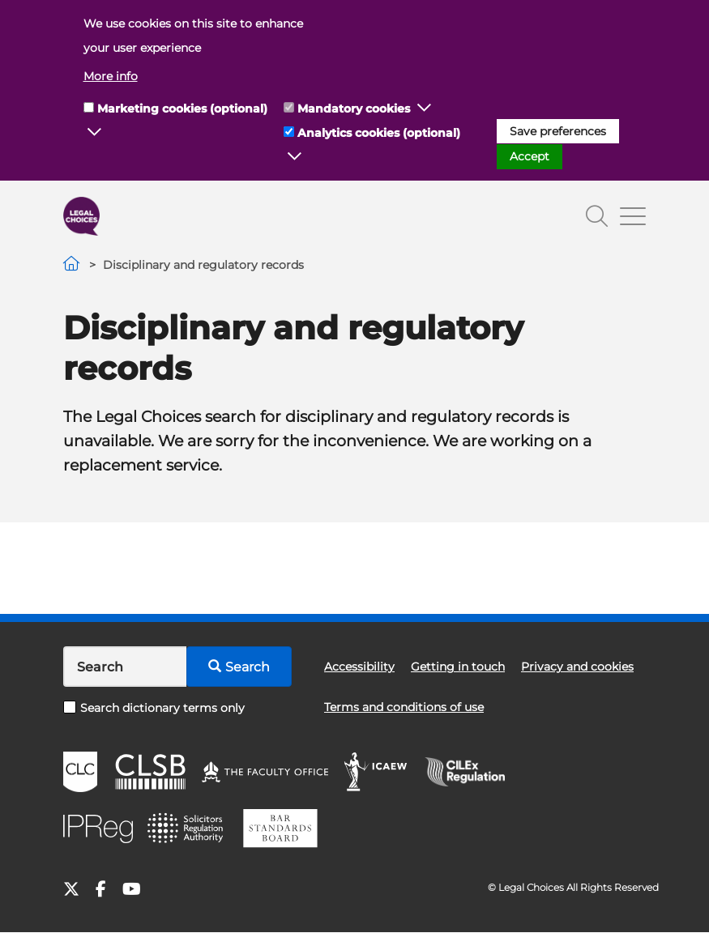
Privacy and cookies (577, 666)
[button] (94, 132)
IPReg (98, 829)
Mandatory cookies (353, 108)
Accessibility (359, 666)
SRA (187, 828)
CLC (80, 772)
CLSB (149, 772)
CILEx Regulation (473, 771)
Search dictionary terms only (154, 708)
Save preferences (558, 131)
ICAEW (376, 772)
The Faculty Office (265, 771)
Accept (529, 156)
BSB (279, 828)
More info (110, 76)
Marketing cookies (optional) (182, 108)
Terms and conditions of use (404, 707)
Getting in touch (458, 666)
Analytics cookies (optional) (378, 133)
